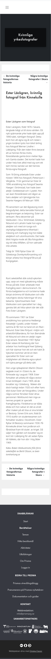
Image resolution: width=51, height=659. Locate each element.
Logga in (25, 567)
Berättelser (25, 528)
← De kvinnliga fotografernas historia (11, 79)
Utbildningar (25, 554)
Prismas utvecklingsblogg (25, 583)
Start (25, 521)
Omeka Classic (36, 651)
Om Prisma (25, 561)
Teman (25, 534)
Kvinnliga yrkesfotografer (25, 37)
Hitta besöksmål (25, 541)
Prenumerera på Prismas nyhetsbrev (25, 589)
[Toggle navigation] (7, 7)
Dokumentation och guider (25, 596)
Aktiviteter (25, 547)
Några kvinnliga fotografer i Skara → (38, 79)
